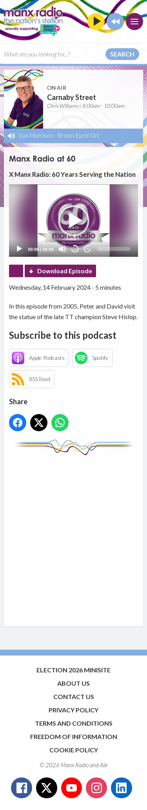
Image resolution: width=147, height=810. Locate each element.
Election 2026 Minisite (73, 670)
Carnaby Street (71, 97)
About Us (73, 683)
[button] (73, 220)
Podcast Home (16, 271)
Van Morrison (35, 135)
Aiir (104, 764)
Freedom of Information (73, 736)
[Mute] (62, 249)
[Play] (19, 249)
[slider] (114, 249)
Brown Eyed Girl (78, 135)
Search (122, 54)
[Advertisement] (73, 536)
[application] (73, 220)
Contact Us (73, 696)
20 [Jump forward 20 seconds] (87, 249)
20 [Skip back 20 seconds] (74, 249)
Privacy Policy (73, 710)
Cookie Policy (73, 750)
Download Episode (64, 270)
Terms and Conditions (74, 723)
